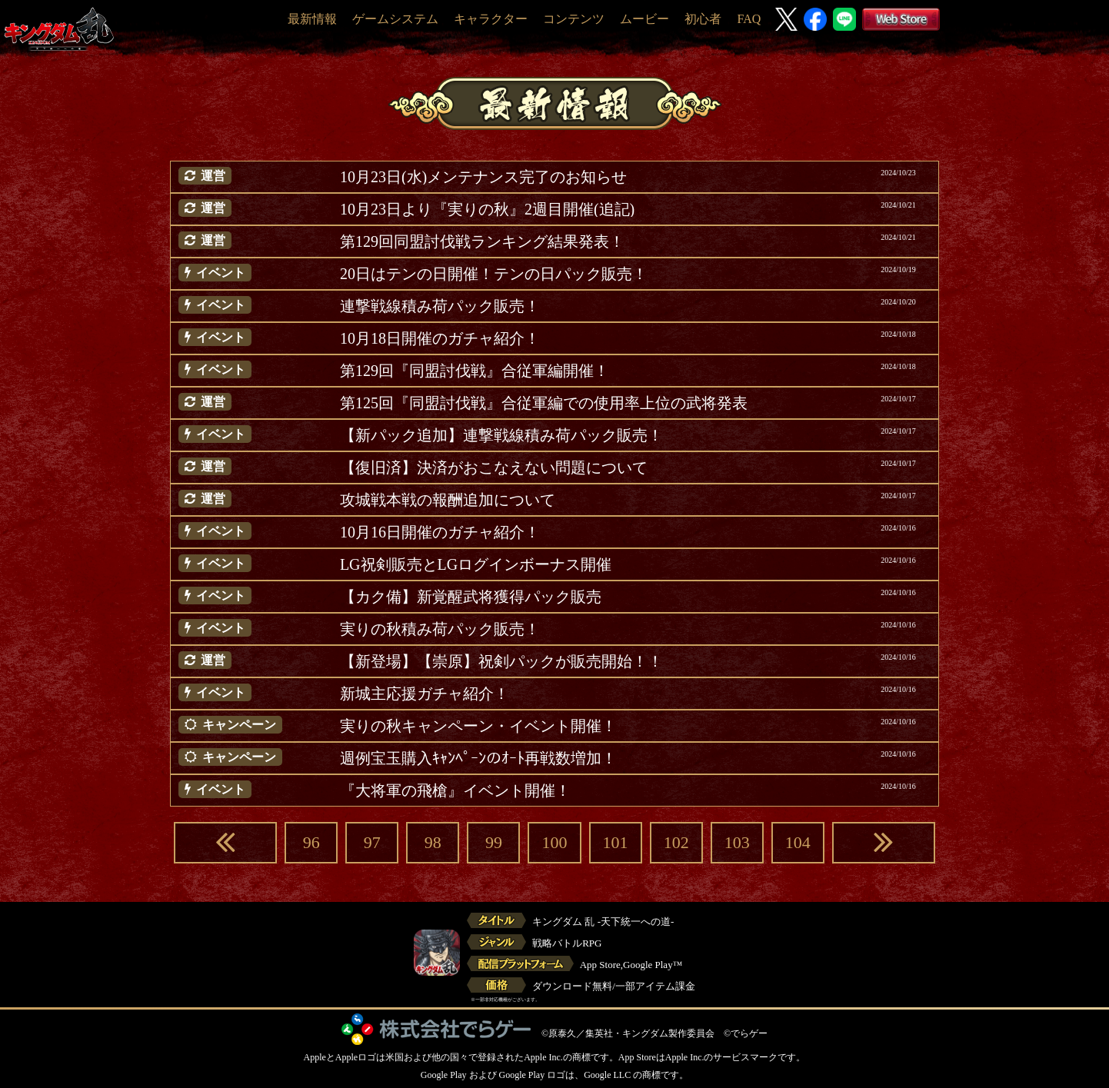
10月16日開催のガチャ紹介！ (440, 532)
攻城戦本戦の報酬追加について (447, 499)
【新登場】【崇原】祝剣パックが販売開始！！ (501, 661)
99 (493, 842)
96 (311, 842)
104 (798, 842)
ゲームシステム (395, 18)
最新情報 (312, 18)
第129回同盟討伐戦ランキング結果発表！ (482, 241)
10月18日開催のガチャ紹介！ (440, 338)
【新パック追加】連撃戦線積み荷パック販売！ (501, 435)
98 (433, 842)
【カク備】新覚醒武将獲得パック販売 (470, 596)
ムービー (644, 18)
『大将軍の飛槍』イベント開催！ (455, 790)
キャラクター (491, 18)
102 (676, 842)
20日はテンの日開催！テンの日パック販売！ (494, 273)
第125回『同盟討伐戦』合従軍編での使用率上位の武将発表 (544, 403)
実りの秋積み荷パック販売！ (440, 629)
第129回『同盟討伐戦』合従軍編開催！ (474, 370)
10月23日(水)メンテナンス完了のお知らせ (483, 177)
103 (737, 842)
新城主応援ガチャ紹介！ (424, 693)
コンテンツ (573, 18)
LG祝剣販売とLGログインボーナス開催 (475, 564)
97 (372, 842)
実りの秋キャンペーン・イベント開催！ (478, 726)
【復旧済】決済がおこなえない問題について (494, 467)
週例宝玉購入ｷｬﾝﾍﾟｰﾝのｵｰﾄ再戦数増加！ (478, 758)
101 (615, 842)
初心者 (702, 18)
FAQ (749, 18)
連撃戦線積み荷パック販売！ (440, 306)
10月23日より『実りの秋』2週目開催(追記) (487, 209)
